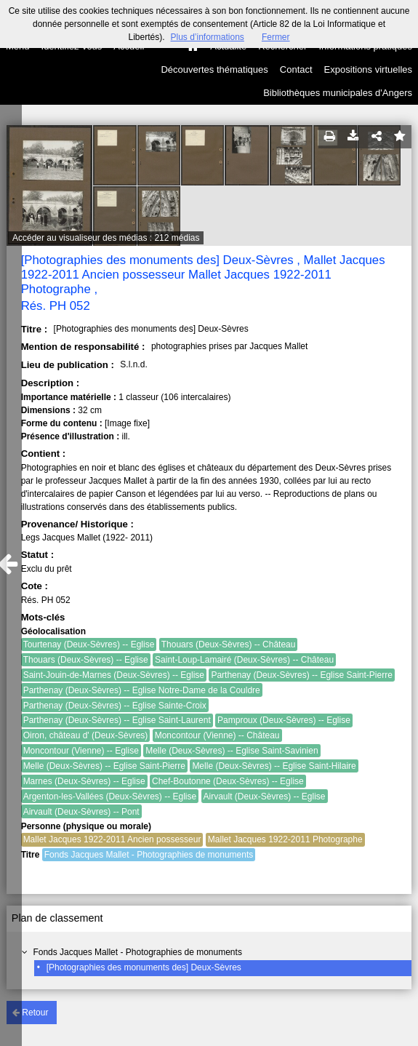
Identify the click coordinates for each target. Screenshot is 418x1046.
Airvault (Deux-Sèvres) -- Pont (81, 812)
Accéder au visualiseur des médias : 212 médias (105, 238)
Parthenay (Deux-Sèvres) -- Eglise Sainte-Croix (114, 705)
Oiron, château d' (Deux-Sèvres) (85, 735)
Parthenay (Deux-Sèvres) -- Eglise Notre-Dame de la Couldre (141, 690)
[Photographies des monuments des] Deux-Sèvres (144, 967)
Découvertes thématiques (214, 69)
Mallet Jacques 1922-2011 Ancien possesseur (112, 839)
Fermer (276, 37)
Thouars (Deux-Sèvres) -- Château (228, 644)
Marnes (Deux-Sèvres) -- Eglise (84, 781)
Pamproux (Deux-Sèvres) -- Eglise (283, 720)
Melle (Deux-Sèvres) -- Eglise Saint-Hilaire (273, 766)
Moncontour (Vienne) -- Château (217, 735)
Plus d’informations (207, 37)
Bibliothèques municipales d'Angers (337, 92)
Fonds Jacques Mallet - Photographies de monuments (137, 952)
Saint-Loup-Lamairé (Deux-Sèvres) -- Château (244, 660)
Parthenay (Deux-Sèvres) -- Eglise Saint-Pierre (301, 675)
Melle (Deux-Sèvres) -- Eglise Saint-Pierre (104, 766)
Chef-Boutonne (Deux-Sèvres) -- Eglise (228, 781)
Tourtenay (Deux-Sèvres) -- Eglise (89, 644)
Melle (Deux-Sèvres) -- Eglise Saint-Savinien (231, 751)
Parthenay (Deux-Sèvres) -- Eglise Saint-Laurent (117, 720)
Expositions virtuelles (368, 69)
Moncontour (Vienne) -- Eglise (81, 751)
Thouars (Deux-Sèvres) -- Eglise (85, 660)
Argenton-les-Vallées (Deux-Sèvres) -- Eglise (110, 796)
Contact (296, 69)
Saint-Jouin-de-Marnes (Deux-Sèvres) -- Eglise (113, 675)
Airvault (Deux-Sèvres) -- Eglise (265, 796)
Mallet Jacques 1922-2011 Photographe (285, 839)
